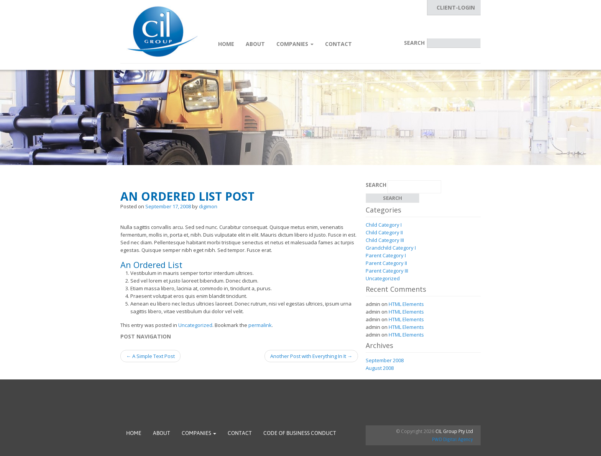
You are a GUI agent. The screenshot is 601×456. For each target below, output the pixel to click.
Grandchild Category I (391, 247)
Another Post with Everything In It (311, 356)
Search (414, 42)
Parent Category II (386, 263)
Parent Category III (387, 270)
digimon (208, 206)
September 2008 (385, 360)
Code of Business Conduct (299, 433)
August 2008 (380, 367)
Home (226, 43)
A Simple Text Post (150, 356)
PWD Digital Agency (452, 439)
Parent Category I (386, 255)
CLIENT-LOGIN (456, 7)
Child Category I (384, 224)
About (255, 43)
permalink (260, 325)
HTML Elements (406, 304)
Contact (338, 43)
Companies (295, 43)
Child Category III (385, 240)
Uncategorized (195, 325)
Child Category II (384, 232)
